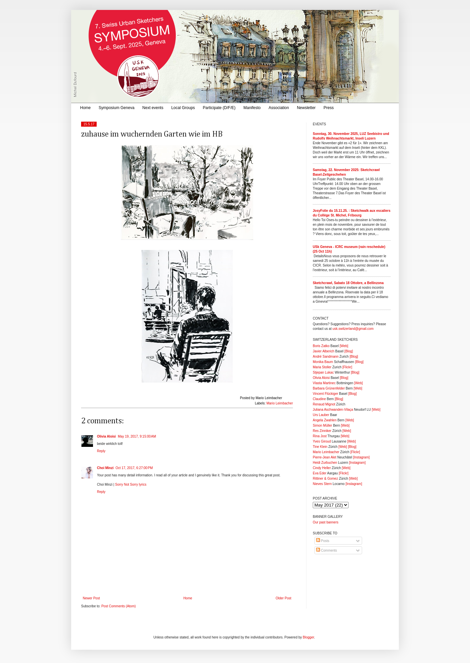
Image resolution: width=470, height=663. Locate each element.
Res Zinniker (322, 431)
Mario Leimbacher (279, 403)
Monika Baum (323, 362)
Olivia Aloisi (106, 436)
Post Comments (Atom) (118, 606)
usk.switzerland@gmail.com (352, 329)
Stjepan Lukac (323, 372)
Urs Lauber (321, 415)
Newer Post (91, 598)
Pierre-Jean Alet (324, 457)
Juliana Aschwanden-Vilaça (333, 409)
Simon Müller (322, 425)
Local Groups (183, 107)
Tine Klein (320, 447)
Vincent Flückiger (325, 393)
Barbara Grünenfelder (329, 388)
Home (85, 107)
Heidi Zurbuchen (325, 462)
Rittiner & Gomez (325, 478)
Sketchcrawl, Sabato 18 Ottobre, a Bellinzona (348, 283)
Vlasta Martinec (324, 383)
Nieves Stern (322, 484)
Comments (326, 550)
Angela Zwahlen (325, 420)
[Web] (344, 346)
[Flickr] (347, 367)
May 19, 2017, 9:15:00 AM (137, 436)
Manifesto (252, 107)
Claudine (319, 399)
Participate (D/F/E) (219, 107)
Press (329, 107)
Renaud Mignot (324, 404)
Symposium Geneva (116, 107)
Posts (322, 541)
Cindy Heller (322, 468)
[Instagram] (361, 457)
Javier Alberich (323, 351)
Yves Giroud (322, 441)
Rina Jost (320, 436)
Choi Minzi (105, 468)
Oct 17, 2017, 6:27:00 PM (134, 468)
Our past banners (325, 522)
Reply (101, 451)
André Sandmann (326, 356)
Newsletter (306, 107)
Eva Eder (319, 473)
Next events (152, 107)
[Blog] (349, 351)
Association (279, 107)
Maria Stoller (322, 367)
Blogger (308, 637)
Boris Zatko (321, 346)
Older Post (283, 598)
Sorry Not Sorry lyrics (130, 484)
